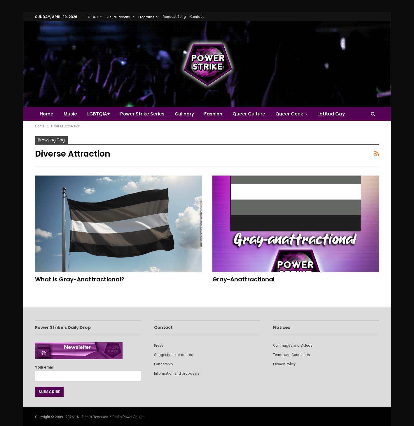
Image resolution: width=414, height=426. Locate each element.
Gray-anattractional (243, 279)
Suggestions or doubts (173, 355)
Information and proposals (176, 373)
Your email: (88, 371)
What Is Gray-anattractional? (79, 279)
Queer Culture (249, 114)
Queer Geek (289, 114)
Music (70, 114)
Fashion (213, 114)
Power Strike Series (142, 114)
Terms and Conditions (291, 355)
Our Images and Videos (292, 345)
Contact (197, 16)
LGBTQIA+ (98, 114)
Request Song (174, 16)
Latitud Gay (331, 114)
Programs (146, 17)
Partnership (163, 364)
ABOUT (93, 17)
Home (46, 114)
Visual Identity (118, 17)
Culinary (184, 114)
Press (158, 345)
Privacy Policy (284, 364)
